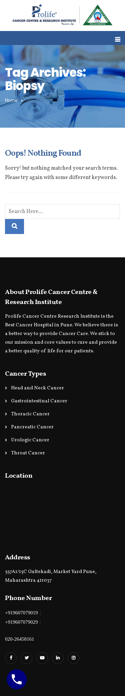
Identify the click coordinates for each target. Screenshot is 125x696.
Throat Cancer (28, 453)
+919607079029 (21, 622)
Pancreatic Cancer (32, 427)
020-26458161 (19, 639)
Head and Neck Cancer (37, 388)
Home (11, 100)
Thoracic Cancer (30, 414)
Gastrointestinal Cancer (39, 401)
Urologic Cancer (30, 440)
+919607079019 (21, 612)
